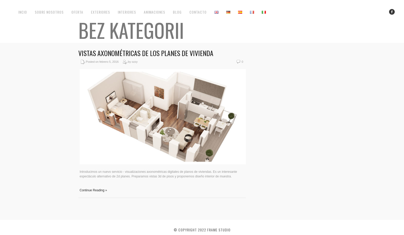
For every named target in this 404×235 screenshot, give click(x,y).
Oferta (77, 12)
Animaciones (154, 12)
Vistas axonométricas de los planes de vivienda (145, 53)
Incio (22, 12)
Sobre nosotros (49, 12)
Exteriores (100, 12)
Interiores (127, 12)
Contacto (198, 12)
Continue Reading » (93, 190)
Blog (177, 12)
